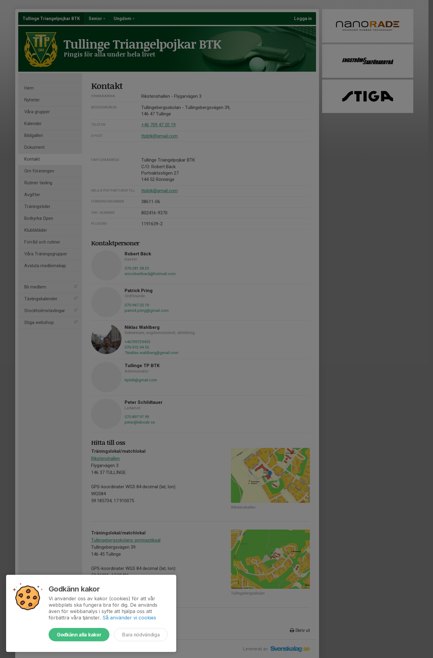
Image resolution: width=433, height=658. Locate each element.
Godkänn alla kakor (79, 635)
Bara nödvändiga (141, 635)
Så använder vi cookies (129, 618)
